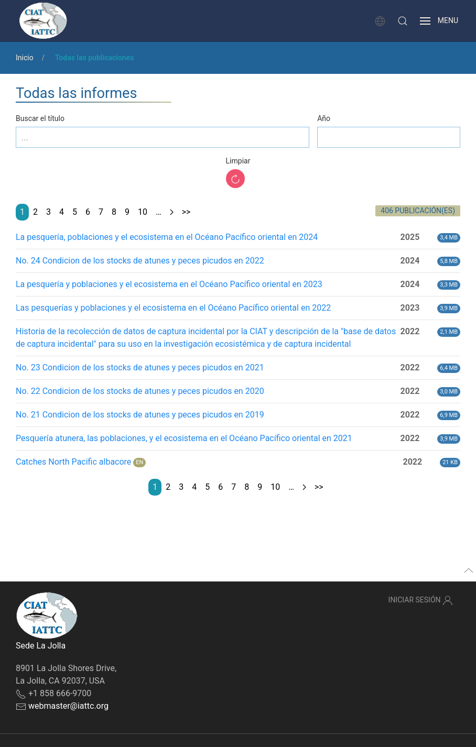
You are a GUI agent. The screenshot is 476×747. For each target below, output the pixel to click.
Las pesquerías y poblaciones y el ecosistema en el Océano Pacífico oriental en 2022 (173, 308)
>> (186, 212)
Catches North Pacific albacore (73, 462)
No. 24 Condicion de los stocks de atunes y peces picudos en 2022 (140, 261)
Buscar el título (40, 118)
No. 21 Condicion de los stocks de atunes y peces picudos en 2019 (140, 415)
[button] (402, 21)
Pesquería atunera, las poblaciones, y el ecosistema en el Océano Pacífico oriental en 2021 (184, 438)
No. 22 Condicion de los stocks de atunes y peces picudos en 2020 (140, 391)
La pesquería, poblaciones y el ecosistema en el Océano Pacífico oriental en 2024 (167, 237)
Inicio (25, 57)
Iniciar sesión (420, 600)
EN (139, 462)
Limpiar (238, 161)
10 (142, 212)
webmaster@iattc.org (68, 706)
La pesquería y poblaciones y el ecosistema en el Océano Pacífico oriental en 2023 (169, 284)
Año (323, 118)
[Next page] (172, 212)
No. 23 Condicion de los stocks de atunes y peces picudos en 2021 (140, 367)
